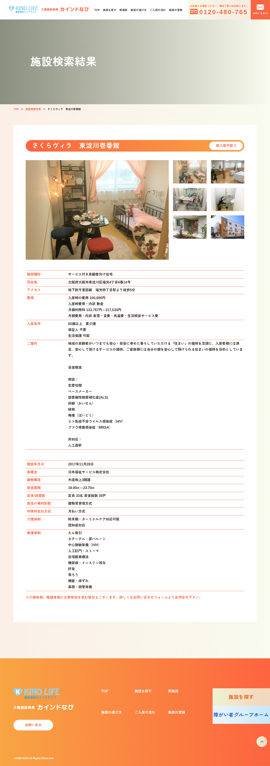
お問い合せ (33, 725)
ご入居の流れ (158, 10)
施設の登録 (175, 10)
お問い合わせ (260, 13)
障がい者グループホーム (241, 715)
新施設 (123, 10)
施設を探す (109, 10)
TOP (97, 10)
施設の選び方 (139, 10)
